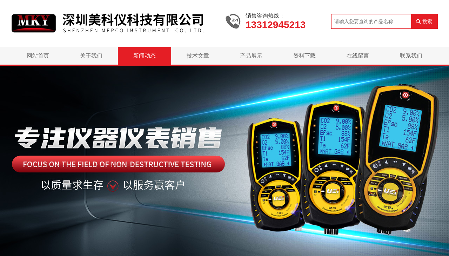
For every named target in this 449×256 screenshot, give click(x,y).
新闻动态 (144, 56)
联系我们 (411, 56)
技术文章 (198, 56)
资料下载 (304, 56)
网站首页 (38, 56)
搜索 (427, 21)
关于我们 (91, 56)
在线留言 (358, 56)
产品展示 (251, 56)
